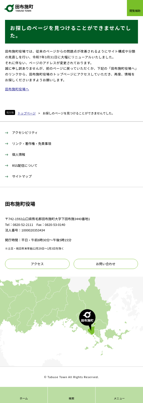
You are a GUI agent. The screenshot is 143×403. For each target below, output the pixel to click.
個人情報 (18, 154)
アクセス (37, 263)
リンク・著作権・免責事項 (31, 143)
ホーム (24, 398)
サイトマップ (22, 176)
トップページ (27, 113)
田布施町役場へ (17, 89)
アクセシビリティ (25, 132)
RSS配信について (24, 165)
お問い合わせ (106, 263)
